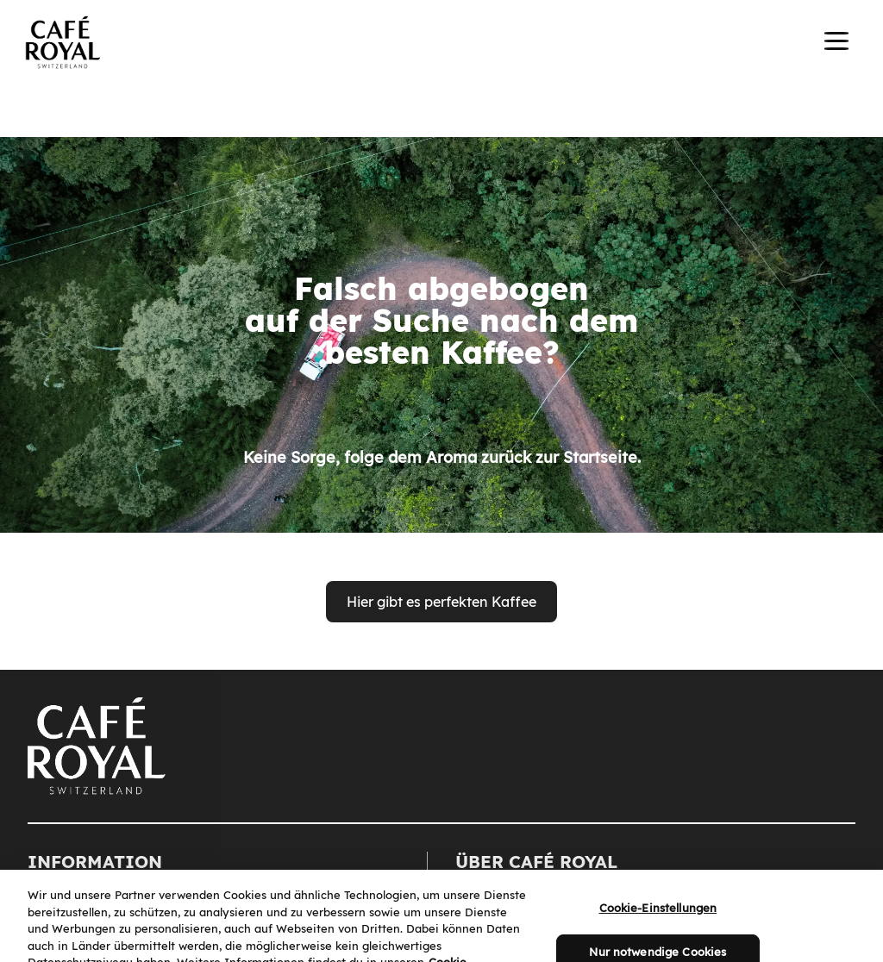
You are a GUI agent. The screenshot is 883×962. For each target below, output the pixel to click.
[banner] (441, 45)
